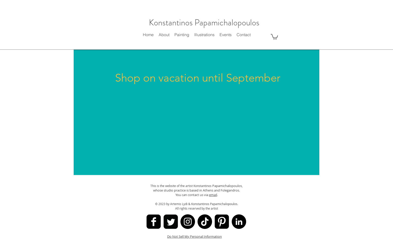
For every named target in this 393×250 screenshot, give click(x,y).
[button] (274, 36)
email (213, 195)
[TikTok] (205, 221)
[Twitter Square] (170, 221)
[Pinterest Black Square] (222, 221)
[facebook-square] (153, 221)
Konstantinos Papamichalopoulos (204, 22)
